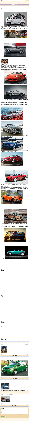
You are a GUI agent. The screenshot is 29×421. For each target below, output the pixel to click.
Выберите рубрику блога (14, 4)
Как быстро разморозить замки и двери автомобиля (7, 394)
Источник (1, 338)
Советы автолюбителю (26, 344)
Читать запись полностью (14, 355)
